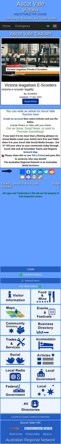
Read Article (30, 101)
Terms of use (15, 434)
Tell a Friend (38, 155)
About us (47, 434)
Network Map (30, 152)
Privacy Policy (32, 434)
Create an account (13, 119)
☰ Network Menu (30, 280)
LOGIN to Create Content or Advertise (30, 417)
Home (6, 26)
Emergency (22, 26)
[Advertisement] (30, 232)
